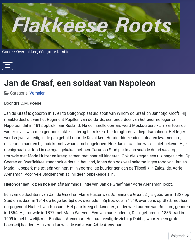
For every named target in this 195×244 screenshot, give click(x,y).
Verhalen (37, 93)
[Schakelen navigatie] (7, 66)
